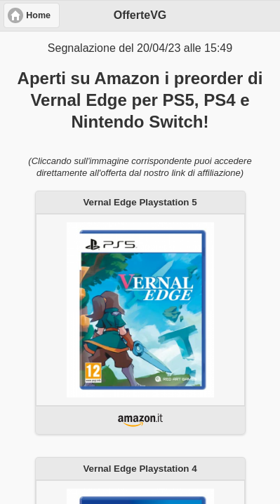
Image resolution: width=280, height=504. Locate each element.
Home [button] (38, 15)
